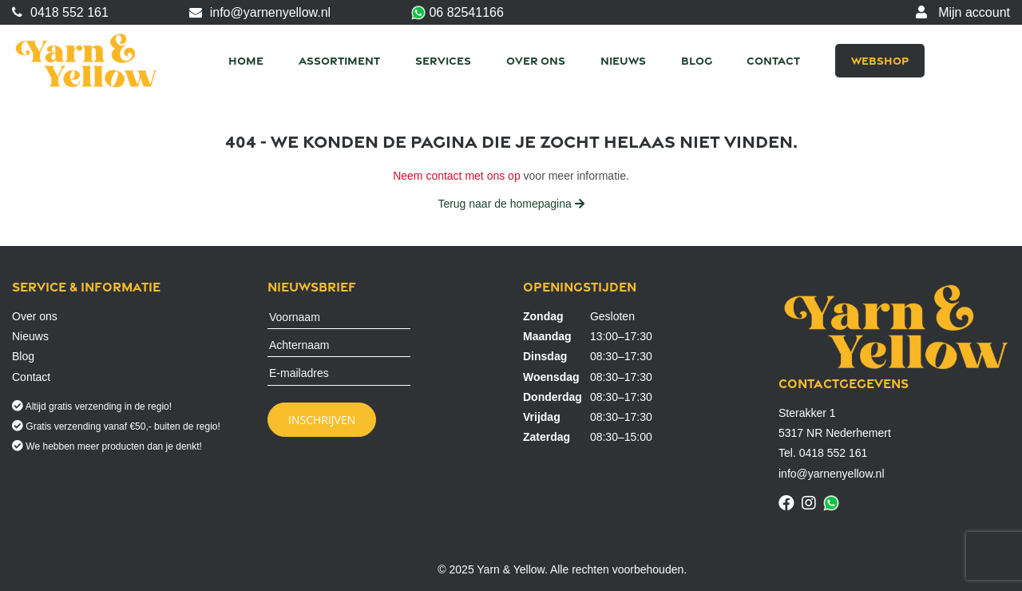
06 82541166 (457, 13)
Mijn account (963, 12)
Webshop (880, 60)
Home (245, 60)
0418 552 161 (60, 12)
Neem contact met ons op (457, 175)
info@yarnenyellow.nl (260, 12)
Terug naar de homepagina (511, 203)
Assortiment (339, 60)
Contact (773, 60)
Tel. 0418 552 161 (822, 452)
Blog (696, 60)
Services (443, 60)
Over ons (535, 60)
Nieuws (623, 60)
